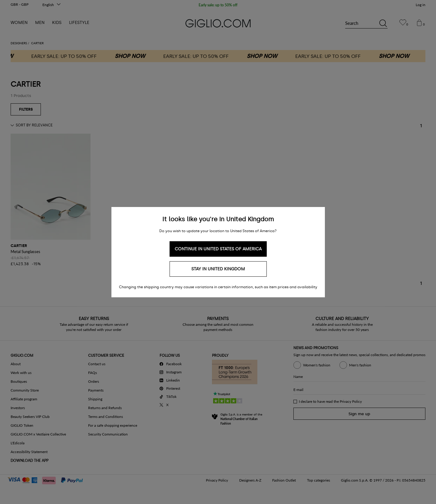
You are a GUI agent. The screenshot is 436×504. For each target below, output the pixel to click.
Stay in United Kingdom (218, 269)
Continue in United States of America (218, 249)
